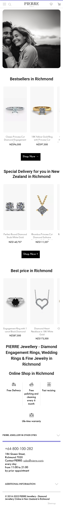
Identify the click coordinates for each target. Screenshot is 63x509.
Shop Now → (31, 156)
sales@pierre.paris (33, 460)
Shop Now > (30, 254)
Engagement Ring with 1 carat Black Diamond (15, 330)
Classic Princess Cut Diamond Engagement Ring (15, 139)
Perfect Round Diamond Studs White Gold (15, 236)
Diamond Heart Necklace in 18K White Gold (42, 332)
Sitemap (52, 503)
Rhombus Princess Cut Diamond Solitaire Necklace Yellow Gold (42, 236)
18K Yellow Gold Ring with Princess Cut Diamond (42, 139)
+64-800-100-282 (19, 449)
